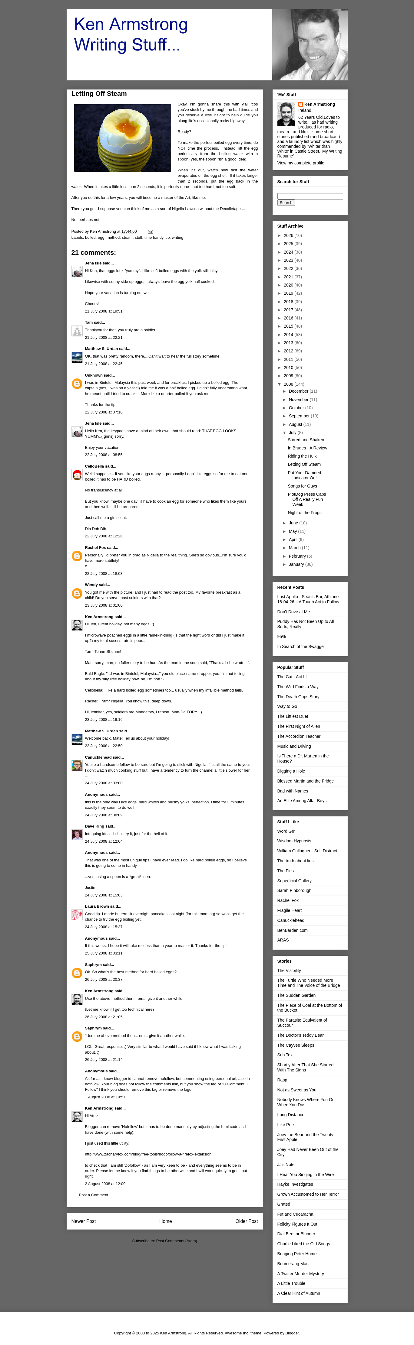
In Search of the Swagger (301, 646)
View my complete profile (300, 162)
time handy (154, 237)
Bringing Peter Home (297, 1253)
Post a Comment (93, 1195)
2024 (289, 252)
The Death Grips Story (298, 696)
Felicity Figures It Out (297, 1224)
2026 (289, 235)
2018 (289, 301)
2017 (289, 309)
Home (165, 1221)
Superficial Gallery (294, 880)
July (293, 432)
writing (178, 237)
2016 (289, 318)
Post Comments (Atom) (176, 1241)
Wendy (91, 584)
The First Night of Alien (298, 726)
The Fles (285, 870)
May (293, 531)
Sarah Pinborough (294, 890)
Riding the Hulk (302, 456)
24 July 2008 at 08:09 (104, 815)
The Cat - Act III (292, 676)
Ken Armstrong (99, 616)
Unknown (94, 375)
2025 (289, 243)
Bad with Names (292, 791)
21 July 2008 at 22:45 (104, 363)
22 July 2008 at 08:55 (104, 454)
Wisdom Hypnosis (294, 840)
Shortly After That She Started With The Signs (305, 1067)
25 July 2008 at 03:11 (104, 953)
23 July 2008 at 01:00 (104, 605)
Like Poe (285, 1124)
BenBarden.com (292, 930)
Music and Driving (294, 746)
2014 (289, 334)
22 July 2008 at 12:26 (104, 536)
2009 (289, 375)
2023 (289, 260)
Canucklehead (98, 757)
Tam (89, 322)
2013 (289, 342)
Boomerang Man (293, 1263)
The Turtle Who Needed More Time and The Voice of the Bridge (308, 983)
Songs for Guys (302, 486)
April (294, 539)
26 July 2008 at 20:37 (104, 979)
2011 (289, 359)
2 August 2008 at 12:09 (105, 1183)
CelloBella (94, 466)
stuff (138, 237)
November (299, 399)
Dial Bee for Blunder (296, 1233)
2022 (289, 268)
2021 (289, 276)
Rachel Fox (95, 547)
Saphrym (93, 964)
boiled (90, 237)
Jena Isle (93, 263)
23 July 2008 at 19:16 (104, 719)
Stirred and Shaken (306, 439)
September (300, 415)
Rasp (282, 1080)
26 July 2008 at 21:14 (104, 1059)
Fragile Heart (289, 910)
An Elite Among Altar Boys (302, 800)
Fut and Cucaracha (295, 1214)
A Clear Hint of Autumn (298, 1293)
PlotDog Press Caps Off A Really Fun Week (307, 499)
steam (127, 237)
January (297, 564)
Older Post (247, 1221)
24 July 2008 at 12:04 (104, 841)
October (297, 407)
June (294, 522)
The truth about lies (295, 860)
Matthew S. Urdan (101, 348)
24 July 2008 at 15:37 (104, 927)
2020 (289, 285)
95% (281, 636)
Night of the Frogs (304, 512)
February (298, 556)
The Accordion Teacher (299, 736)
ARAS (283, 940)
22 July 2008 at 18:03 (104, 573)
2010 (289, 367)
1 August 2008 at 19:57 (105, 1097)
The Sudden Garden (296, 995)
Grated (283, 1204)
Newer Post (83, 1221)
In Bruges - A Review (307, 448)
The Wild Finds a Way (298, 686)
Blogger (292, 1333)
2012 (289, 350)
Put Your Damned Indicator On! (304, 475)
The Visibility (289, 970)
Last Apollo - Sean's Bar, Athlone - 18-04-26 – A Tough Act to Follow (309, 599)
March (295, 547)
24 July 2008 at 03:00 (104, 783)
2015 (289, 326)
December (299, 391)
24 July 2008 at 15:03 (104, 895)
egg (101, 237)
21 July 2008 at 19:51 (104, 311)
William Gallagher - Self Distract (307, 850)
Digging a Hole (291, 771)
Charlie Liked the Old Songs (303, 1243)
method (113, 237)
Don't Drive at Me (293, 611)
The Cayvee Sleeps (295, 1045)
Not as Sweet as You (296, 1089)
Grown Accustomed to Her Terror (308, 1194)
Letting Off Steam (304, 464)
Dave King (94, 826)
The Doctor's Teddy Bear (300, 1035)
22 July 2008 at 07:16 (104, 412)
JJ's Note (286, 1164)
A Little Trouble (291, 1283)
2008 (289, 384)
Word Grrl (286, 831)
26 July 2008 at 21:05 (104, 1017)
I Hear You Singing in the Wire (305, 1174)
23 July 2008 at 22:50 (104, 746)
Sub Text (285, 1054)
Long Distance (291, 1114)
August (296, 424)
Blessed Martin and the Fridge (305, 781)
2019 (289, 293)
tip (168, 237)
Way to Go (287, 706)
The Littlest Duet (292, 716)
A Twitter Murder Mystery (300, 1273)
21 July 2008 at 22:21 (104, 337)
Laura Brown (97, 906)
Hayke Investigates (295, 1184)
